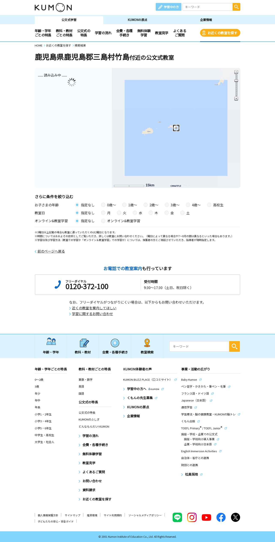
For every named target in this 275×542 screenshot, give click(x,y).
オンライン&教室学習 (123, 220)
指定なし (88, 204)
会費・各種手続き (124, 32)
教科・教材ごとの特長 (64, 32)
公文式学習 (68, 20)
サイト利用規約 (113, 515)
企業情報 (206, 20)
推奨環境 (92, 515)
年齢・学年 (51, 352)
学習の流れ (103, 32)
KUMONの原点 (137, 20)
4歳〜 (196, 204)
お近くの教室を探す (222, 32)
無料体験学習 (143, 32)
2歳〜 (153, 204)
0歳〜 (111, 204)
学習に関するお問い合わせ (92, 313)
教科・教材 (83, 352)
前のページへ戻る (51, 251)
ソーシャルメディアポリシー (145, 515)
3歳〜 (175, 204)
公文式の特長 (83, 32)
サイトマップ (72, 515)
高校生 (218, 204)
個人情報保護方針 (48, 515)
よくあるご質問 (179, 32)
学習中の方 (171, 7)
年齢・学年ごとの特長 (43, 32)
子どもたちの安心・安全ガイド (56, 521)
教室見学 (161, 32)
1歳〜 (132, 204)
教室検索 (147, 352)
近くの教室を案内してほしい (94, 308)
